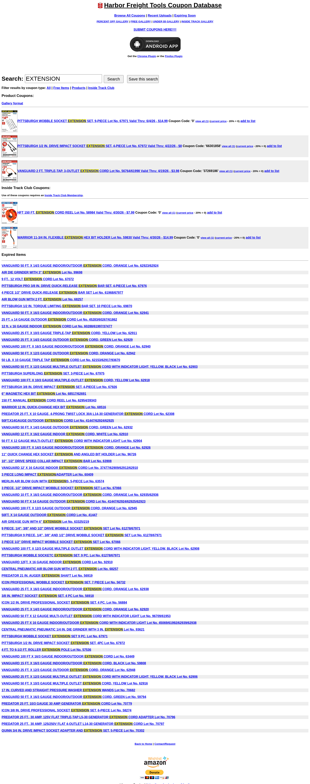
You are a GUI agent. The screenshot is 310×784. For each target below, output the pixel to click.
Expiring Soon (185, 15)
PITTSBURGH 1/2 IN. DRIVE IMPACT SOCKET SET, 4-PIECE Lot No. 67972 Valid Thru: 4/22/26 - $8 (92, 146)
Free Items (61, 88)
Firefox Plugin (173, 56)
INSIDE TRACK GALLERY (197, 21)
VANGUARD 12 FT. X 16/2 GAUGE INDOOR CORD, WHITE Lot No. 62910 (65, 434)
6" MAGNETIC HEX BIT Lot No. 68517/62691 (44, 393)
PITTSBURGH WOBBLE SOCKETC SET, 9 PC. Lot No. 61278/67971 (61, 555)
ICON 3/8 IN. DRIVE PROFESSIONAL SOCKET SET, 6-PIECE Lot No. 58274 (66, 710)
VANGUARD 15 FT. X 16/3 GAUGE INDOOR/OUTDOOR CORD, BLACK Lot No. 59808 (74, 663)
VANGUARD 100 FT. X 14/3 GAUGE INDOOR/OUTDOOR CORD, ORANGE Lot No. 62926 (76, 447)
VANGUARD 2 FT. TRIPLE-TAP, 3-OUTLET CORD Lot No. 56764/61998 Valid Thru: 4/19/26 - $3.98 (90, 171)
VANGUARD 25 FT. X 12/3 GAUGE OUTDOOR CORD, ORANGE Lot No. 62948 (68, 670)
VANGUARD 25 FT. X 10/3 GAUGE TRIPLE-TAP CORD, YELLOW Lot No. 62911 (69, 333)
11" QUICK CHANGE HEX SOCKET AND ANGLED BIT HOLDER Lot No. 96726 (69, 454)
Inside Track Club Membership (64, 195)
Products (78, 88)
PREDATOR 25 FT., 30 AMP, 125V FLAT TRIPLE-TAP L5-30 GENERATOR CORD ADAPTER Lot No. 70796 (88, 717)
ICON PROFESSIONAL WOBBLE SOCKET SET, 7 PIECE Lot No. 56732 (63, 582)
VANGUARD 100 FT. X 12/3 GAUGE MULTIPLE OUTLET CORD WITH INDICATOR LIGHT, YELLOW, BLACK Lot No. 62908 (100, 548)
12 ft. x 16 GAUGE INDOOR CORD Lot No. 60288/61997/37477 (57, 326)
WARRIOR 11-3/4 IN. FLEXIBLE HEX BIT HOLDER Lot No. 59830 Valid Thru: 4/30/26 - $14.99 (87, 237)
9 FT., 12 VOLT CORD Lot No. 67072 (38, 279)
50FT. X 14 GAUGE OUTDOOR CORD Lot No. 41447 (49, 515)
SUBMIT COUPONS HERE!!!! (155, 29)
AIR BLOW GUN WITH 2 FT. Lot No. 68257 (42, 299)
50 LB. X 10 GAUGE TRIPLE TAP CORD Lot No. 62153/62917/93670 (61, 360)
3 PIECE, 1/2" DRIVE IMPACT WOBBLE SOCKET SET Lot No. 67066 (61, 488)
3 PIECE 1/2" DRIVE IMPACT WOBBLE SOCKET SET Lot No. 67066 (61, 542)
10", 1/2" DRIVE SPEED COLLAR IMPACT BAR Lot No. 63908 (57, 461)
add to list (247, 121)
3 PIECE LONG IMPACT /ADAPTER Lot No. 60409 (47, 474)
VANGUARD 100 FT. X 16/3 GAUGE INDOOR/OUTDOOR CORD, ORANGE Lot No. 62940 (76, 346)
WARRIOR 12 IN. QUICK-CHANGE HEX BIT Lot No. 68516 (54, 407)
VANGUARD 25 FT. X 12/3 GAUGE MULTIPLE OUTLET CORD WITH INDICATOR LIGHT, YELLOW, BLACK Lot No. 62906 (100, 676)
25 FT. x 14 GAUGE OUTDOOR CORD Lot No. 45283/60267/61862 (59, 319)
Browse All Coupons (129, 15)
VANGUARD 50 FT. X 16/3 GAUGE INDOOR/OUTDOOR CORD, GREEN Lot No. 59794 (74, 697)
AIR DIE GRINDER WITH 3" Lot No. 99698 (42, 272)
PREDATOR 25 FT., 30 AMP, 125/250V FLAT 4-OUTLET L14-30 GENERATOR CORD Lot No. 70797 (83, 724)
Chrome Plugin (146, 56)
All (49, 88)
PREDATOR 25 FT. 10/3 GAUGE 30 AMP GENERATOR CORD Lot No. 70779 (67, 703)
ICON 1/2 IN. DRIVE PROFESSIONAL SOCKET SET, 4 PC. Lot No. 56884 (64, 602)
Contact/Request (164, 743)
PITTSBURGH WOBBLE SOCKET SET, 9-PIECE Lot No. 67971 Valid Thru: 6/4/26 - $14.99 (85, 121)
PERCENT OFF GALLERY (113, 21)
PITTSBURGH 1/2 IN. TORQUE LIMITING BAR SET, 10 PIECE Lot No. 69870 (67, 306)
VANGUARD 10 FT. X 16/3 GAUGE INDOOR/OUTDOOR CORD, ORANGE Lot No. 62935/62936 (80, 494)
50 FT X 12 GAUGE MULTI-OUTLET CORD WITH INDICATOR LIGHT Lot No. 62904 (72, 441)
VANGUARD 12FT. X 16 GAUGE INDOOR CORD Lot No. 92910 (57, 562)
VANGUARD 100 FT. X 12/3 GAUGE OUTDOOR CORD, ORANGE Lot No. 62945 (69, 508)
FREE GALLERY (141, 21)
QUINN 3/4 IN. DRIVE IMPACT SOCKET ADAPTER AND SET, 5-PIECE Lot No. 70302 (73, 730)
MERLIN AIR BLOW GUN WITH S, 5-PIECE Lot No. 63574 (53, 481)
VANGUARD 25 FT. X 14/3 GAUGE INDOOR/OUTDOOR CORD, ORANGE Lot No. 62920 (75, 609)
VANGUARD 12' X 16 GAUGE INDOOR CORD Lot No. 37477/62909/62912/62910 (70, 467)
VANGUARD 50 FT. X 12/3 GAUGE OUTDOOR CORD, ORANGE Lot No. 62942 (68, 353)
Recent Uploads (160, 15)
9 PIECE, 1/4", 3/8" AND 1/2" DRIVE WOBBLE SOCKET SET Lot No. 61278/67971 (71, 528)
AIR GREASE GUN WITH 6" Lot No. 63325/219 (45, 521)
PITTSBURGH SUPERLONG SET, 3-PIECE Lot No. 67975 (53, 373)
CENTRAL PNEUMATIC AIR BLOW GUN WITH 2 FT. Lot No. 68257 (60, 569)
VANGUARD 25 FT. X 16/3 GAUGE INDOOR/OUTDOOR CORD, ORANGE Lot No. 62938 (75, 589)
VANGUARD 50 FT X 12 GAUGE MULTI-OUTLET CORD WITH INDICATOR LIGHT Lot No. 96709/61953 (86, 616)
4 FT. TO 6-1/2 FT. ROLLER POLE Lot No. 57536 (46, 649)
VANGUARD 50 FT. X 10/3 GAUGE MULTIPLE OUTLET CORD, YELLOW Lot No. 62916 (75, 683)
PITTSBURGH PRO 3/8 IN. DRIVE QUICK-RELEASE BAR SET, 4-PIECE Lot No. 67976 (74, 286)
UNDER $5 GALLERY (166, 21)
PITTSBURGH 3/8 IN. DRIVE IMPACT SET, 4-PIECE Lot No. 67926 (59, 387)
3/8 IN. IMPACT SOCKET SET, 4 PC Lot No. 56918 (48, 596)
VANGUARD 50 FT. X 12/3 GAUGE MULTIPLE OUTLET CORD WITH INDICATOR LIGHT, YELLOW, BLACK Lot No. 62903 (100, 366)
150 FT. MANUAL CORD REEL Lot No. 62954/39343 (49, 400)
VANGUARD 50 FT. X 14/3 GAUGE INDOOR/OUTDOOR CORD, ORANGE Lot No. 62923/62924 (80, 265)
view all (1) (202, 121)
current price (219, 121)
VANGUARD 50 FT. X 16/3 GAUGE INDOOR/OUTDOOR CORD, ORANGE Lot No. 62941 (75, 313)
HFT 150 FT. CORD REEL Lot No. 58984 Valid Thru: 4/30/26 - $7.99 (68, 212)
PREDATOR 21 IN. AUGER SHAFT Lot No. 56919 (47, 575)
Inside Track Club (101, 88)
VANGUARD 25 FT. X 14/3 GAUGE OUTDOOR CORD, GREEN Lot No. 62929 (67, 339)
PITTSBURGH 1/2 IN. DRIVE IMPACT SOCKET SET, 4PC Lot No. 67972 (63, 643)
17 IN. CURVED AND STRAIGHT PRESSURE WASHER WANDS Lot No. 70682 (68, 690)
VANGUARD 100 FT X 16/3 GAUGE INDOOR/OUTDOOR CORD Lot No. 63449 (68, 656)
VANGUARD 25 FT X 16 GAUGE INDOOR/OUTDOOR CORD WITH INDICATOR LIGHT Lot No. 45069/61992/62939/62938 (99, 622)
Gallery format (12, 103)
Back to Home (143, 743)
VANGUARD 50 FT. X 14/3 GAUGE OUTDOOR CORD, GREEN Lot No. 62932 (67, 427)
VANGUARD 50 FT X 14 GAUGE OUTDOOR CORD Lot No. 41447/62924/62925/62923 (74, 501)
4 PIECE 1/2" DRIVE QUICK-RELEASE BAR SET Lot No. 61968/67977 (62, 292)
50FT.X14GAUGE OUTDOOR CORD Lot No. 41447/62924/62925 (58, 420)
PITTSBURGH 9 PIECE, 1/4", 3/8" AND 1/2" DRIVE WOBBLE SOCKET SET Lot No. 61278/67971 (82, 535)
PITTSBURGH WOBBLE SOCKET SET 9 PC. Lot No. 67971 (55, 636)
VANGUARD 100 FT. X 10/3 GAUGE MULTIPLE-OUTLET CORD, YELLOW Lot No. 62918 (76, 380)
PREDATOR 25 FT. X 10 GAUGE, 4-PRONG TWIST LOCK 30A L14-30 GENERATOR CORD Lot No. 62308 (88, 414)
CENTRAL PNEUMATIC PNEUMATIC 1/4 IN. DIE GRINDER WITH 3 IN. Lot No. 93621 (73, 629)
